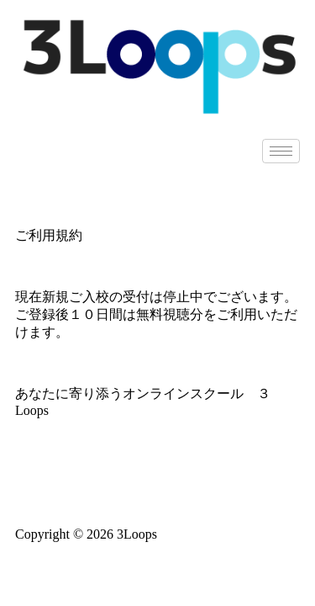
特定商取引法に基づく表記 (158, 487)
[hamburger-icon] (281, 151)
